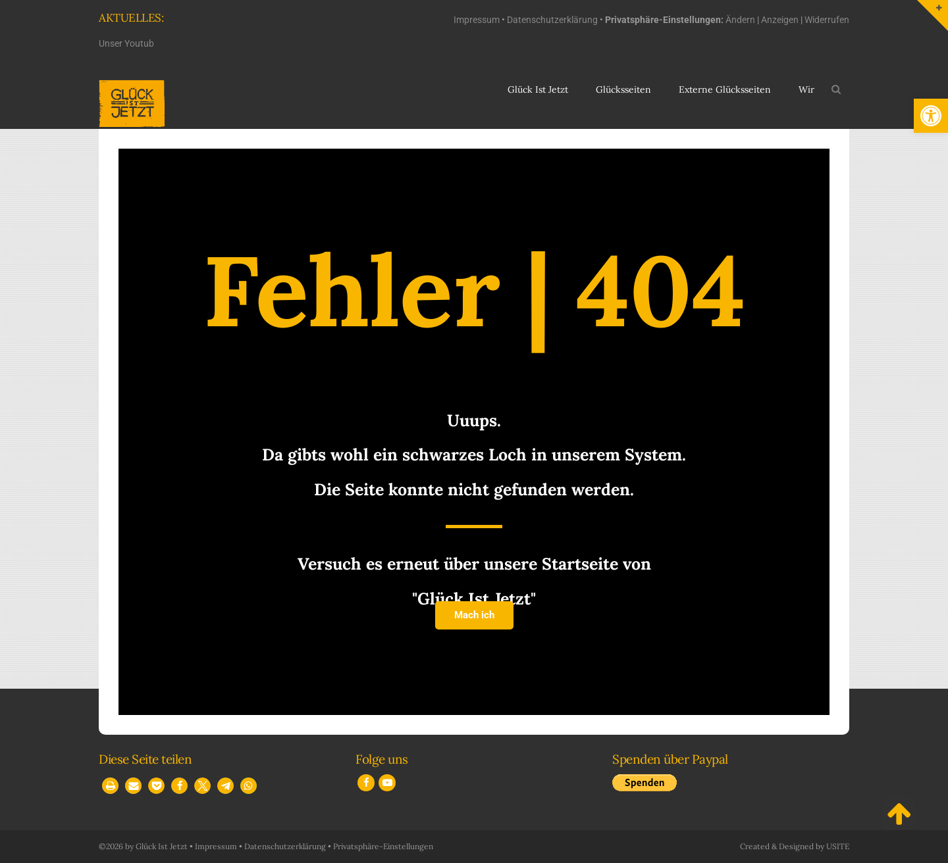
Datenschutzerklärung (552, 19)
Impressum (477, 19)
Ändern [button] (740, 19)
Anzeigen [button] (780, 19)
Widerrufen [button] (826, 19)
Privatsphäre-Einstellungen (383, 846)
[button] (931, 116)
